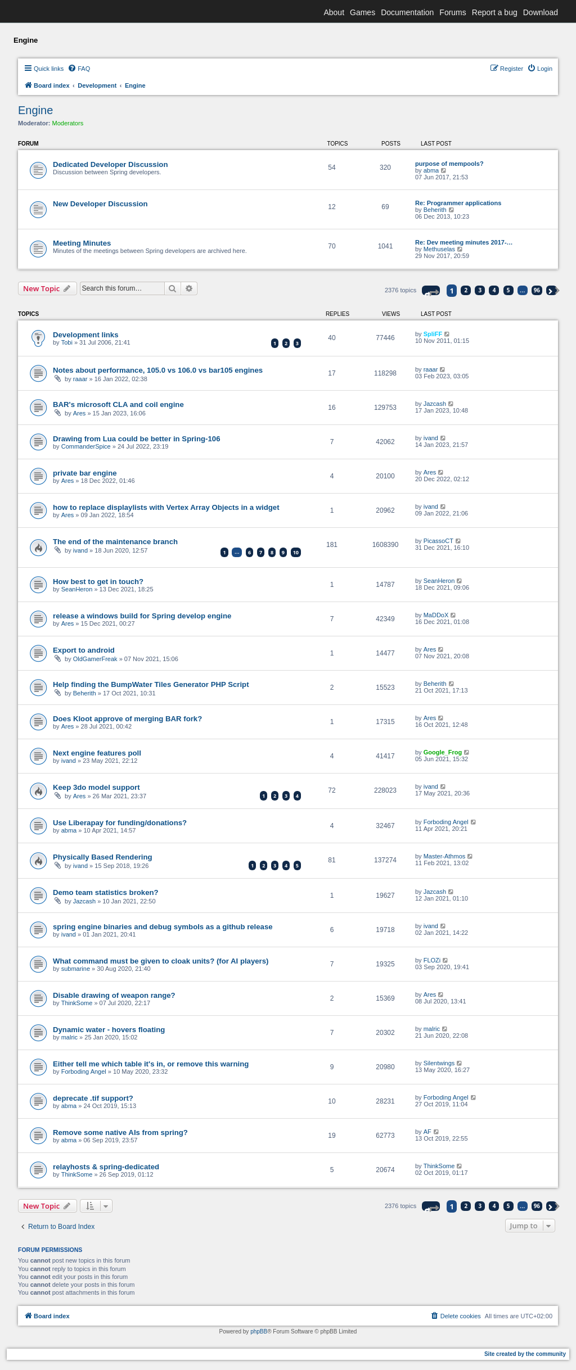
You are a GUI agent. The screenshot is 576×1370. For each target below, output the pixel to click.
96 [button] (537, 290)
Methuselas (439, 249)
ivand (431, 438)
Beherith (435, 209)
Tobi (67, 342)
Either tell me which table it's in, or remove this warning (151, 1064)
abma (431, 170)
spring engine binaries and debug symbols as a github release (163, 927)
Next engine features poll (97, 753)
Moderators (68, 123)
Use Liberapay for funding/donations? (120, 823)
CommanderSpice (86, 446)
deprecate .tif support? (93, 1098)
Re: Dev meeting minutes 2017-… (464, 242)
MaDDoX (436, 615)
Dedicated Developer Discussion (110, 164)
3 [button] (480, 290)
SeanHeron (77, 589)
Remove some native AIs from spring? (120, 1132)
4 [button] (494, 290)
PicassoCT (438, 540)
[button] (431, 290)
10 (296, 552)
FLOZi (432, 960)
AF (427, 1131)
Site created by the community (525, 1354)
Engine (35, 110)
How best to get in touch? (98, 581)
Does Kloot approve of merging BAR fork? (127, 719)
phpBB (258, 1331)
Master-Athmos (445, 856)
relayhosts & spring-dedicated (106, 1167)
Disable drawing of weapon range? (114, 995)
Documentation (407, 12)
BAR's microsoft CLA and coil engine (118, 404)
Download (540, 12)
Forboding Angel (446, 822)
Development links (86, 335)
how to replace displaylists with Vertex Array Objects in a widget (166, 507)
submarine (75, 968)
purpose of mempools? (449, 163)
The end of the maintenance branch (115, 541)
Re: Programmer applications (458, 203)
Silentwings (439, 1063)
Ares (79, 413)
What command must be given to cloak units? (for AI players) (160, 961)
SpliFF (433, 334)
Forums (452, 12)
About (333, 12)
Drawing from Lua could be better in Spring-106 (136, 439)
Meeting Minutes (82, 243)
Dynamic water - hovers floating (109, 1029)
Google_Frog (443, 752)
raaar (80, 379)
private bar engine (85, 473)
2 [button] (466, 290)
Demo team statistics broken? (106, 892)
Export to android (84, 650)
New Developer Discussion (100, 204)
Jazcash (435, 403)
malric (69, 1037)
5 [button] (508, 290)
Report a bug (495, 12)
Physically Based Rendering (102, 857)
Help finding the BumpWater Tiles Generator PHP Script (151, 684)
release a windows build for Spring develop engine (142, 616)
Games (362, 12)
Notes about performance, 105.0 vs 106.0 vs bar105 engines (158, 370)
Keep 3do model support (96, 787)
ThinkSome (77, 1003)
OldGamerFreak (95, 658)
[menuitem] (79, 68)
